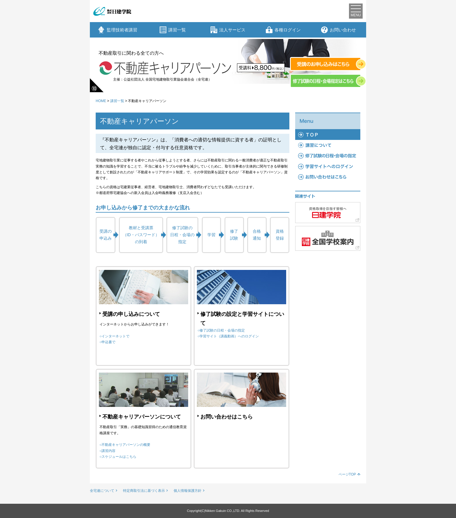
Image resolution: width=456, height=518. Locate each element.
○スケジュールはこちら (117, 457)
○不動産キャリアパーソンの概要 (124, 445)
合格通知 (257, 235)
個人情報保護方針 (188, 491)
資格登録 (280, 235)
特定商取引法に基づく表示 (144, 491)
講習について (327, 145)
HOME (101, 101)
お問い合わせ (338, 29)
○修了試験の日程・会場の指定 (221, 330)
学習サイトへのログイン (327, 166)
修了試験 (234, 235)
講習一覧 (173, 29)
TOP (327, 134)
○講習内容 (107, 451)
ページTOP (347, 474)
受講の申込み (105, 235)
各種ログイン (283, 29)
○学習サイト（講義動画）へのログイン (228, 336)
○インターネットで (114, 336)
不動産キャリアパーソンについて (141, 417)
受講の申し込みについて (131, 314)
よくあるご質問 (327, 177)
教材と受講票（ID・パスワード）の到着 (141, 234)
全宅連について (102, 491)
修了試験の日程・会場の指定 (182, 234)
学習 (211, 234)
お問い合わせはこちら (226, 417)
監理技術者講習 (117, 29)
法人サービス (228, 29)
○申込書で (107, 342)
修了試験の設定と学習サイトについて (242, 318)
